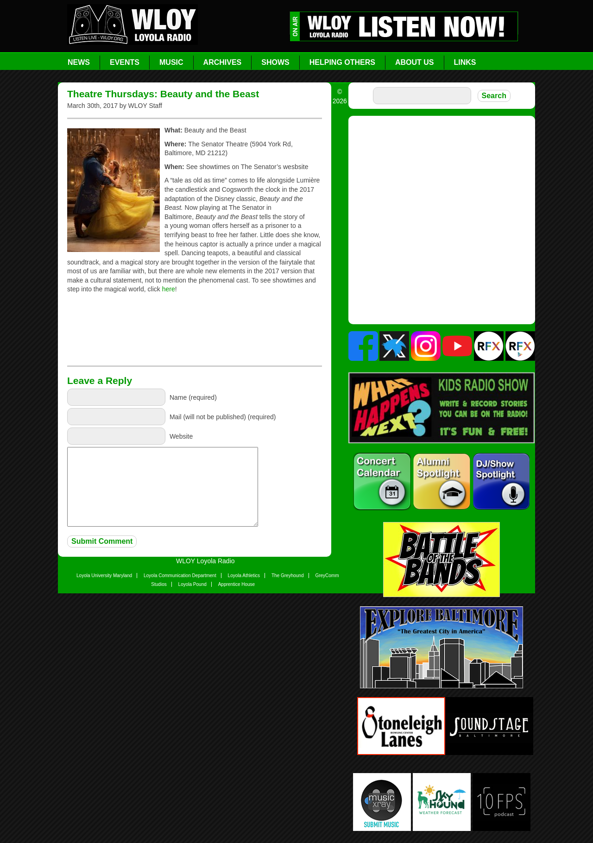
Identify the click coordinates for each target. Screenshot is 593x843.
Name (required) (193, 397)
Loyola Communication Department (180, 575)
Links (465, 62)
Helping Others (342, 62)
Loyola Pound (192, 584)
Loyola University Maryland (104, 575)
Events (124, 62)
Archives (222, 62)
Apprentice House (236, 584)
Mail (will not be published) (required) (223, 416)
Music (171, 62)
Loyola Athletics (244, 575)
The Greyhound (287, 575)
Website (181, 436)
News (79, 62)
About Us (414, 62)
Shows (275, 62)
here (168, 289)
